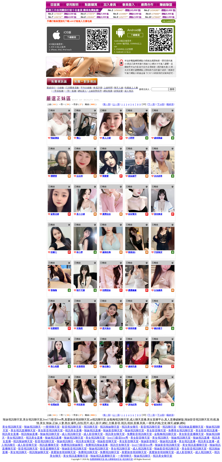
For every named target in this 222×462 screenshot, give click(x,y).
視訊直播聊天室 (49, 444)
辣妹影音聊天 (149, 441)
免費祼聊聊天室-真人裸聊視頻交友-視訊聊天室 (111, 459)
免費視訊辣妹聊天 (72, 444)
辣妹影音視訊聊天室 (167, 444)
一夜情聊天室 (51, 426)
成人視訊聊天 (203, 452)
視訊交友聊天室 (120, 444)
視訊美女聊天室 (115, 434)
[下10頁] (161, 104)
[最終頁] (170, 104)
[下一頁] (151, 104)
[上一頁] (116, 104)
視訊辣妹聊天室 (109, 426)
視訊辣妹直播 (29, 434)
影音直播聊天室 (49, 448)
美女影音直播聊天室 (191, 434)
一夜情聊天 (125, 455)
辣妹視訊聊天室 (134, 430)
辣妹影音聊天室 (112, 430)
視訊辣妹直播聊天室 (190, 426)
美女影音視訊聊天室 (50, 430)
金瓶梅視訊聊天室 (165, 434)
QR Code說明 (168, 21)
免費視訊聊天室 (88, 452)
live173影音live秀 (117, 437)
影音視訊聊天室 (71, 426)
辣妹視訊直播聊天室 (102, 455)
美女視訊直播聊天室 (23, 430)
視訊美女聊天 (130, 426)
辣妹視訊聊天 (32, 426)
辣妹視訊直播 (92, 430)
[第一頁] (107, 104)
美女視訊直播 (187, 441)
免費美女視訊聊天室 (180, 430)
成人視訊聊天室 (71, 434)
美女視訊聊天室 (12, 426)
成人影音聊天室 (93, 434)
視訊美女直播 (73, 430)
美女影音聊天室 (156, 430)
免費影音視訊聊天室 (139, 434)
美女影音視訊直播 (206, 430)
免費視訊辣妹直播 (97, 444)
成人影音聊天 (184, 452)
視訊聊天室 (91, 426)
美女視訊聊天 (15, 437)
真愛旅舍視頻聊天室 (63, 452)
